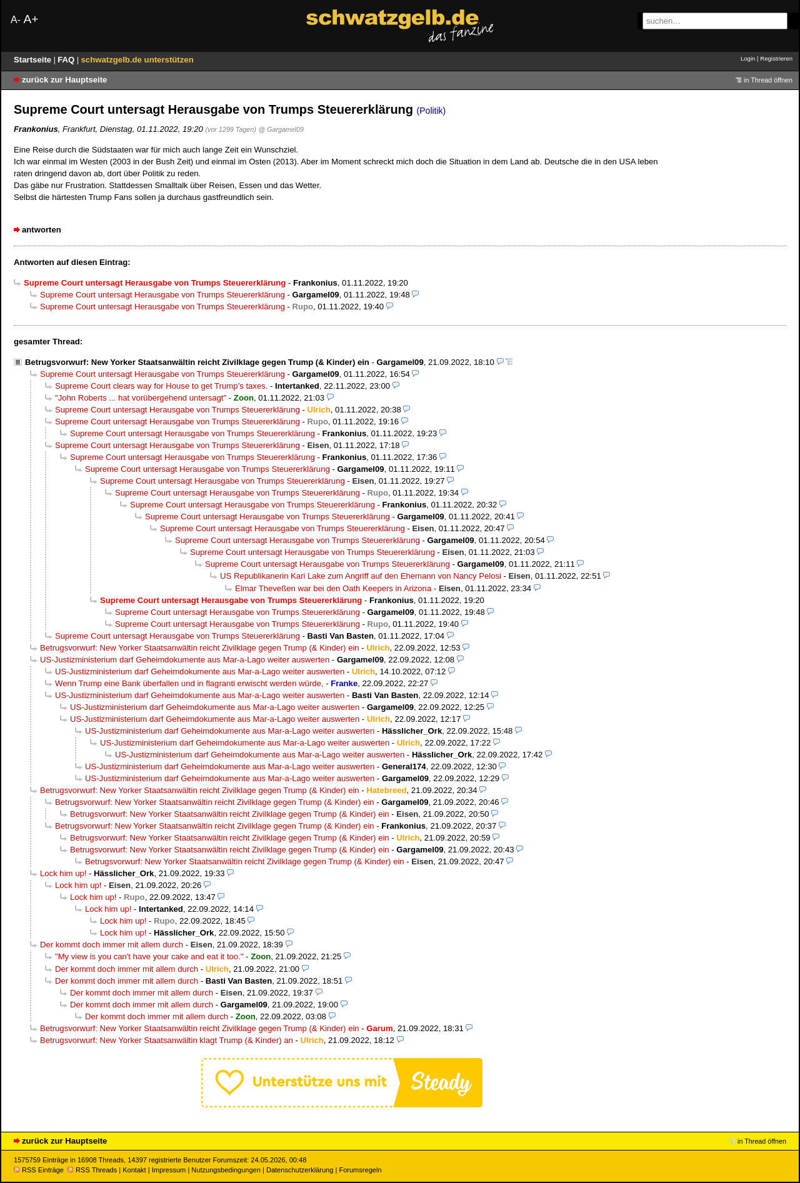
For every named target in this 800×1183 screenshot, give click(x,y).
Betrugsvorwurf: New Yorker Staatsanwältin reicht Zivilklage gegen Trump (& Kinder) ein (197, 362)
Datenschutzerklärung (299, 1170)
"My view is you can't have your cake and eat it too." (149, 956)
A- (16, 19)
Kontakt (134, 1170)
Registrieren (776, 58)
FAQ (67, 59)
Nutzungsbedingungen (226, 1170)
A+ (30, 19)
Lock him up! (63, 873)
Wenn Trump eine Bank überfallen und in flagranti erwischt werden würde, (189, 683)
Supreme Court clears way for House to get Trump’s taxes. (161, 386)
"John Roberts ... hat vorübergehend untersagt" (140, 397)
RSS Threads (92, 1170)
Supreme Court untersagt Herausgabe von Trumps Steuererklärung (162, 294)
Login (748, 58)
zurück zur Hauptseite (64, 79)
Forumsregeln (360, 1170)
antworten (41, 229)
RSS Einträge (39, 1170)
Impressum (169, 1170)
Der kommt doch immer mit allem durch (111, 944)
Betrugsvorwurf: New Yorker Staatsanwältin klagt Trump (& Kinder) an (166, 1040)
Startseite (34, 59)
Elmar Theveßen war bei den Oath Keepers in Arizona (333, 588)
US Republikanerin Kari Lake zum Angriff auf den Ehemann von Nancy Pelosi (360, 576)
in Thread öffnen (768, 80)
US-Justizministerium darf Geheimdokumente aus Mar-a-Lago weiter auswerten (184, 659)
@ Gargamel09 (281, 129)
